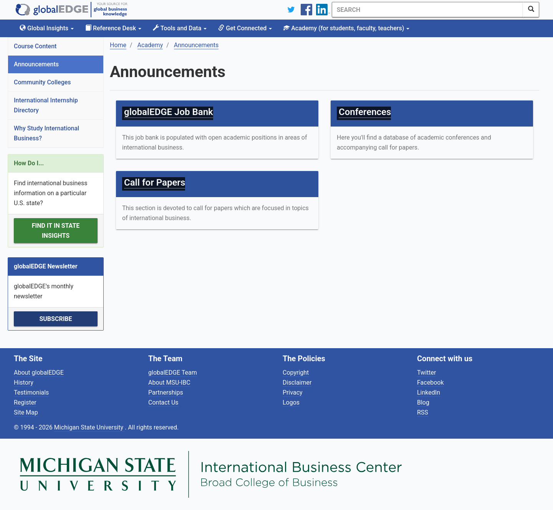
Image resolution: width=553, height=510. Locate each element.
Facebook (430, 382)
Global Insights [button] (47, 28)
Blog (423, 402)
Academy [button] (346, 28)
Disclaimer (297, 382)
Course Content (35, 46)
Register (25, 402)
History (23, 382)
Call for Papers (154, 182)
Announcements (36, 64)
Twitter (426, 372)
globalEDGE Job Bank (168, 112)
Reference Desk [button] (113, 28)
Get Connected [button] (245, 28)
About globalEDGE (39, 372)
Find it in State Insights (56, 230)
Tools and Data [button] (180, 28)
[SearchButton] (531, 9)
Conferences (365, 112)
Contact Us (163, 402)
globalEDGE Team (172, 372)
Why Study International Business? (46, 133)
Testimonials (31, 392)
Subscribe (55, 318)
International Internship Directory (46, 105)
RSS (422, 412)
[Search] (427, 9)
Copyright (296, 372)
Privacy (293, 392)
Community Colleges (42, 82)
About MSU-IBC (169, 382)
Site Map (26, 412)
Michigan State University (89, 427)
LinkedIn (428, 392)
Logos (291, 402)
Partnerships (165, 392)
